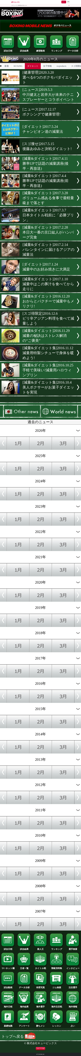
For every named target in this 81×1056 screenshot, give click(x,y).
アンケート (24, 1025)
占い (73, 1025)
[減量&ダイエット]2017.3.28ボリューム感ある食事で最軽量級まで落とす (48, 198)
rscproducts (61, 66)
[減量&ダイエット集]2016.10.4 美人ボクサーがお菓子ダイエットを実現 (48, 387)
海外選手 (40, 1005)
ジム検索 (56, 986)
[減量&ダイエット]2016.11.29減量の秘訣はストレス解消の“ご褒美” (46, 336)
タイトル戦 (40, 967)
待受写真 (40, 986)
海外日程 (8, 1005)
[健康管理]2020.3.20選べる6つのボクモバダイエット (47, 77)
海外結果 (24, 1005)
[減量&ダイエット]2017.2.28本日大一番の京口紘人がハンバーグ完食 (48, 232)
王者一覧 (24, 967)
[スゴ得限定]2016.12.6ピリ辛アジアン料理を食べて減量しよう (48, 318)
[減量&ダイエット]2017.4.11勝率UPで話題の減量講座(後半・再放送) (45, 163)
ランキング (56, 49)
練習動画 (40, 49)
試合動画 (8, 986)
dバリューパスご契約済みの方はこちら (19, 5)
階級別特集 (56, 967)
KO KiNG (18, 66)
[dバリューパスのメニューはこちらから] (68, 2)
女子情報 (47, 66)
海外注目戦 (56, 1005)
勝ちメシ (40, 1025)
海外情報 (73, 1005)
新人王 (40, 948)
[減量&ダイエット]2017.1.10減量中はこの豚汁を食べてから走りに (48, 284)
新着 (7, 66)
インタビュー (73, 967)
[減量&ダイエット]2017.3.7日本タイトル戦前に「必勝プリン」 (48, 215)
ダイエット (32, 66)
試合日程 (8, 49)
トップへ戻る (18, 1036)
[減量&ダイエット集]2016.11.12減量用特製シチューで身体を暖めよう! (48, 353)
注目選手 (73, 986)
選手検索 (73, 948)
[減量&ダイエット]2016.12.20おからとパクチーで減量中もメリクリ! (48, 301)
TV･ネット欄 (8, 967)
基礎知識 (8, 1025)
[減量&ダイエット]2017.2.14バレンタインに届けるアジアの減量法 (48, 250)
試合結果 (24, 49)
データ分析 (73, 49)
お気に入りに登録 (40, 1048)
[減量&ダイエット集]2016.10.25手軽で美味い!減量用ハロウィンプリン (47, 370)
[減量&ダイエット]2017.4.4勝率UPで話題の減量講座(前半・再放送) (45, 181)
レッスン (56, 1025)
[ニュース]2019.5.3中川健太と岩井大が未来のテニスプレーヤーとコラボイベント (48, 95)
